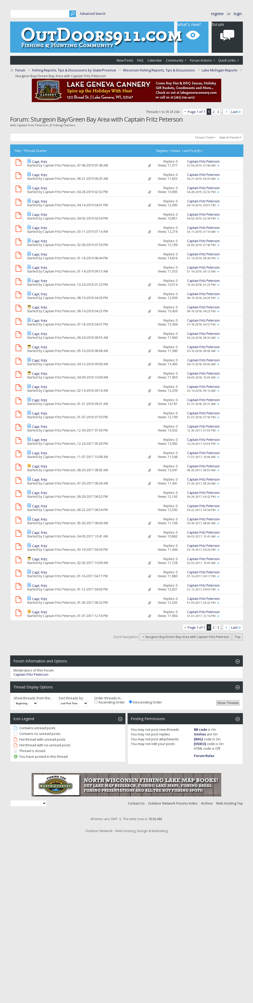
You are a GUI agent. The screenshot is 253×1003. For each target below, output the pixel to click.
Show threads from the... (33, 698)
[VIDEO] (200, 743)
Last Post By (193, 150)
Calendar (154, 60)
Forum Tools (204, 137)
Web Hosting (226, 803)
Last (236, 111)
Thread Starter (35, 150)
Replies (162, 150)
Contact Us (136, 803)
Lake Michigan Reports (219, 70)
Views (175, 150)
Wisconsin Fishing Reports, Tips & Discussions (159, 70)
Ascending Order (109, 702)
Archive (207, 803)
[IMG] (198, 739)
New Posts (125, 60)
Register (217, 13)
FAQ (140, 60)
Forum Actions (201, 60)
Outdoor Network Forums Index (173, 803)
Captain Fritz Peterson (59, 165)
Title (17, 150)
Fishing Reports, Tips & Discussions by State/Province (74, 70)
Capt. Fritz (39, 161)
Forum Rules (204, 755)
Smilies (200, 734)
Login (238, 13)
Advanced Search (92, 13)
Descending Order (145, 702)
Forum (20, 70)
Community (175, 60)
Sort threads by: (71, 698)
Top (238, 637)
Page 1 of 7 (196, 111)
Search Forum (229, 137)
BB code (200, 729)
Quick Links (227, 60)
